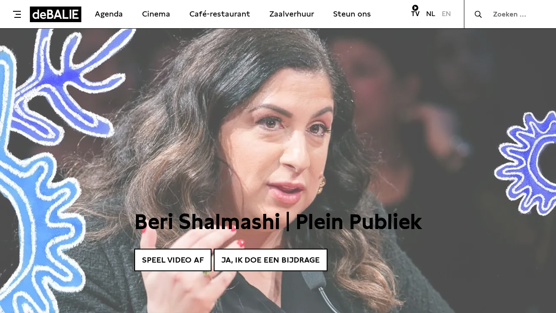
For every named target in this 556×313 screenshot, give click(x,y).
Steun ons (352, 13)
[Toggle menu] (17, 14)
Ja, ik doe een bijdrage (271, 259)
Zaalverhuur (291, 13)
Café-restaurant (219, 13)
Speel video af (173, 259)
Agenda (109, 13)
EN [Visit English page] (446, 14)
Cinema (156, 13)
